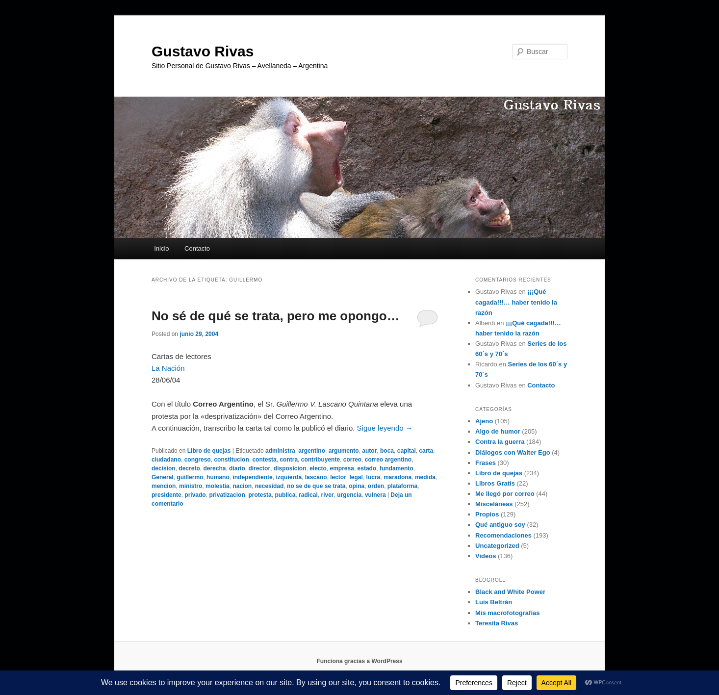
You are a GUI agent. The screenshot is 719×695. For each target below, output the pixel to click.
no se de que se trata (316, 486)
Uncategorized (497, 545)
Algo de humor (497, 431)
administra (280, 450)
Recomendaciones (503, 535)
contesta (264, 459)
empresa (342, 468)
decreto (189, 468)
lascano (316, 477)
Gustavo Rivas (203, 51)
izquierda (289, 477)
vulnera (375, 494)
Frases (485, 462)
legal (356, 477)
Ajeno (484, 421)
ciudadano (166, 459)
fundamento (396, 468)
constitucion (231, 459)
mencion (164, 486)
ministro (190, 486)
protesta (259, 494)
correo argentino (388, 459)
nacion (242, 486)
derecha (214, 468)
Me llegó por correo (505, 493)
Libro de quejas (209, 450)
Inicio (161, 248)
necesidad (269, 486)
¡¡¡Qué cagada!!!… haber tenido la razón (516, 302)
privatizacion (227, 494)
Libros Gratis (495, 483)
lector (338, 477)
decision (164, 468)
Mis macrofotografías (507, 613)
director (259, 468)
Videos (485, 556)
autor (369, 450)
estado (367, 468)
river (327, 494)
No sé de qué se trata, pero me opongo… (276, 316)
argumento (344, 450)
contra (289, 459)
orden (376, 486)
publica (285, 494)
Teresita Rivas (496, 623)
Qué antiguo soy (500, 524)
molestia (217, 486)
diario (237, 468)
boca (387, 450)
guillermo (190, 477)
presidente (166, 494)
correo (352, 459)
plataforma (402, 486)
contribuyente (320, 459)
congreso (197, 459)
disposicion (290, 468)
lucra (373, 477)
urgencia (349, 494)
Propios (487, 514)
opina (356, 486)
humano (218, 477)
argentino (311, 450)
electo (318, 468)
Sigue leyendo (385, 428)
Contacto (197, 248)
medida (425, 477)
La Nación (168, 368)
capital (406, 450)
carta (426, 450)
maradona (397, 477)
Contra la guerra (499, 441)
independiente (252, 477)
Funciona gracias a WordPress (359, 661)
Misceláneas (494, 504)
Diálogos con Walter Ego (512, 452)
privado (194, 494)
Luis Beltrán (493, 602)
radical (308, 494)
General (163, 477)
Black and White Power (510, 591)
